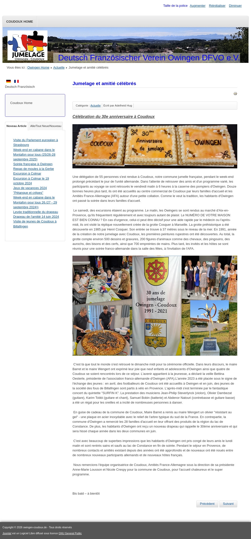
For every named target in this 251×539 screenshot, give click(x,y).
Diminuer (235, 5)
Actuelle (59, 67)
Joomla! (6, 533)
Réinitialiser (217, 5)
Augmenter (198, 5)
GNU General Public (70, 533)
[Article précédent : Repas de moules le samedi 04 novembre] (207, 504)
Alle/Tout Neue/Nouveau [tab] (45, 125)
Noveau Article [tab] (16, 125)
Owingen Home (38, 67)
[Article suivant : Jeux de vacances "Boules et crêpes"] (228, 504)
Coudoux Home (19, 21)
